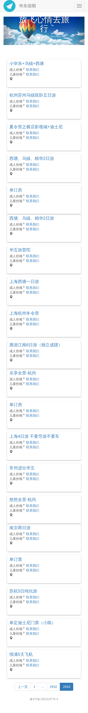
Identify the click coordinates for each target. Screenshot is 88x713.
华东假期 (20, 6)
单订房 (15, 190)
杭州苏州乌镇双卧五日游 (32, 95)
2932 (53, 687)
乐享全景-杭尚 (22, 373)
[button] (10, 31)
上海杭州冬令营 (24, 313)
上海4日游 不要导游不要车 (34, 436)
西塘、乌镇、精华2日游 (31, 158)
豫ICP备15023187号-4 (44, 699)
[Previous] (23, 687)
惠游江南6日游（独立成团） (35, 345)
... (42, 687)
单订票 (15, 559)
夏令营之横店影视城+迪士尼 (36, 126)
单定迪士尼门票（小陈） (32, 622)
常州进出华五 (22, 468)
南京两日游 (20, 527)
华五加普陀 (20, 250)
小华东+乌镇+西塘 (26, 63)
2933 (66, 687)
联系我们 (32, 70)
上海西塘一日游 (24, 281)
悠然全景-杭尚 (22, 499)
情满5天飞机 (21, 654)
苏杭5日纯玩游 (23, 591)
